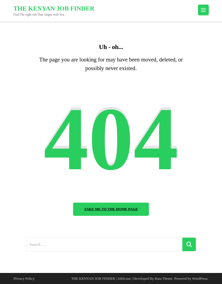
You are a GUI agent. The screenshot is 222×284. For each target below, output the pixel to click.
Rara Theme (163, 278)
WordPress (199, 278)
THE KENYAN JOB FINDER (54, 8)
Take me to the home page (111, 209)
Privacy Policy (24, 278)
